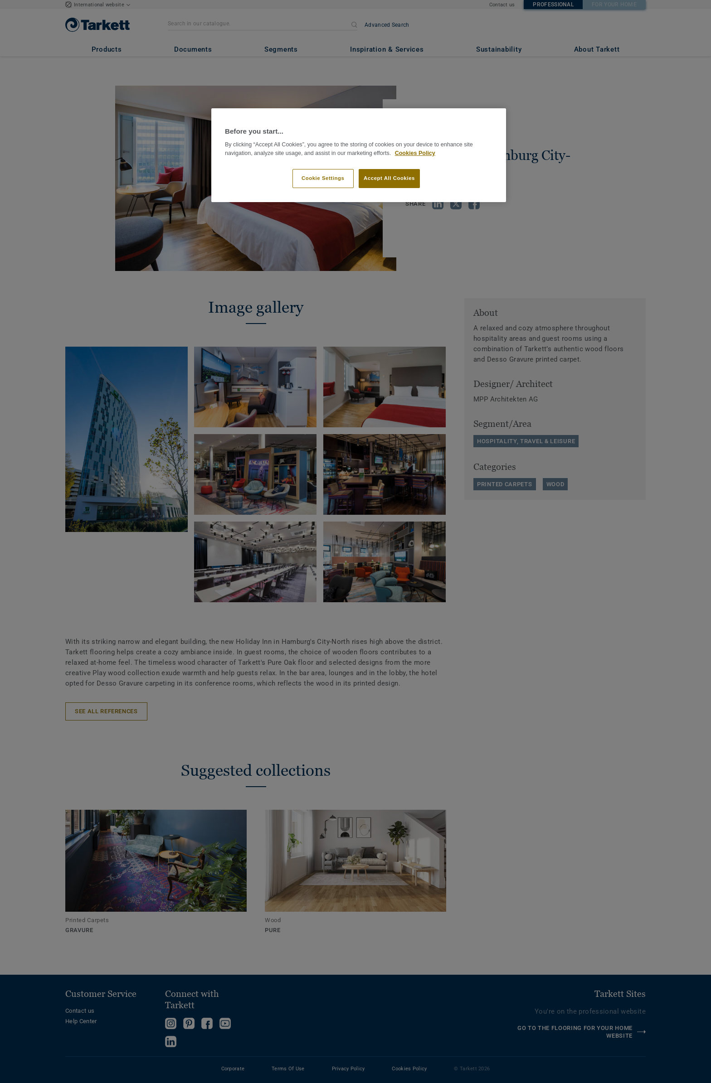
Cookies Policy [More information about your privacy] (415, 153)
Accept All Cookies (389, 178)
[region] (358, 155)
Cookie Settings (323, 178)
